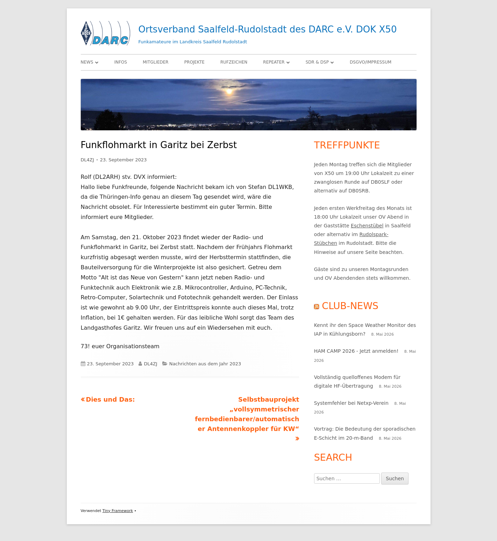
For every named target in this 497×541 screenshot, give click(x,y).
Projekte (194, 62)
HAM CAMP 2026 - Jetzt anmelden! (356, 351)
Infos (120, 62)
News (87, 62)
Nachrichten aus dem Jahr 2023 (205, 363)
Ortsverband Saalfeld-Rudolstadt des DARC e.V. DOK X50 (268, 29)
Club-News (350, 305)
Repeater (273, 62)
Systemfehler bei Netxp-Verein (351, 403)
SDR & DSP (317, 62)
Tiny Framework (117, 511)
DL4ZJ (87, 159)
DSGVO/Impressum (370, 62)
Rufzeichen (233, 62)
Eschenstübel (367, 225)
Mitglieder (156, 62)
